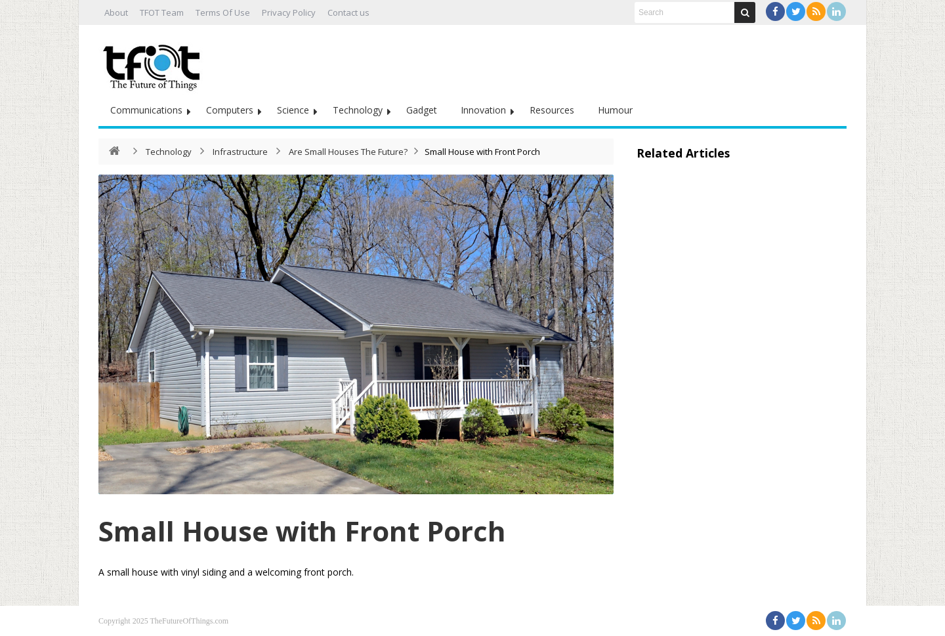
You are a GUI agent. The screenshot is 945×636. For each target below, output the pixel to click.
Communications (146, 110)
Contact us (348, 12)
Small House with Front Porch (302, 530)
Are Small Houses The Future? (348, 152)
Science (293, 110)
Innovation (483, 110)
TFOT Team (162, 12)
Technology (358, 110)
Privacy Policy (289, 12)
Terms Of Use (223, 12)
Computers (229, 110)
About (116, 12)
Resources (552, 110)
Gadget (421, 110)
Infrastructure (240, 152)
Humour (615, 110)
